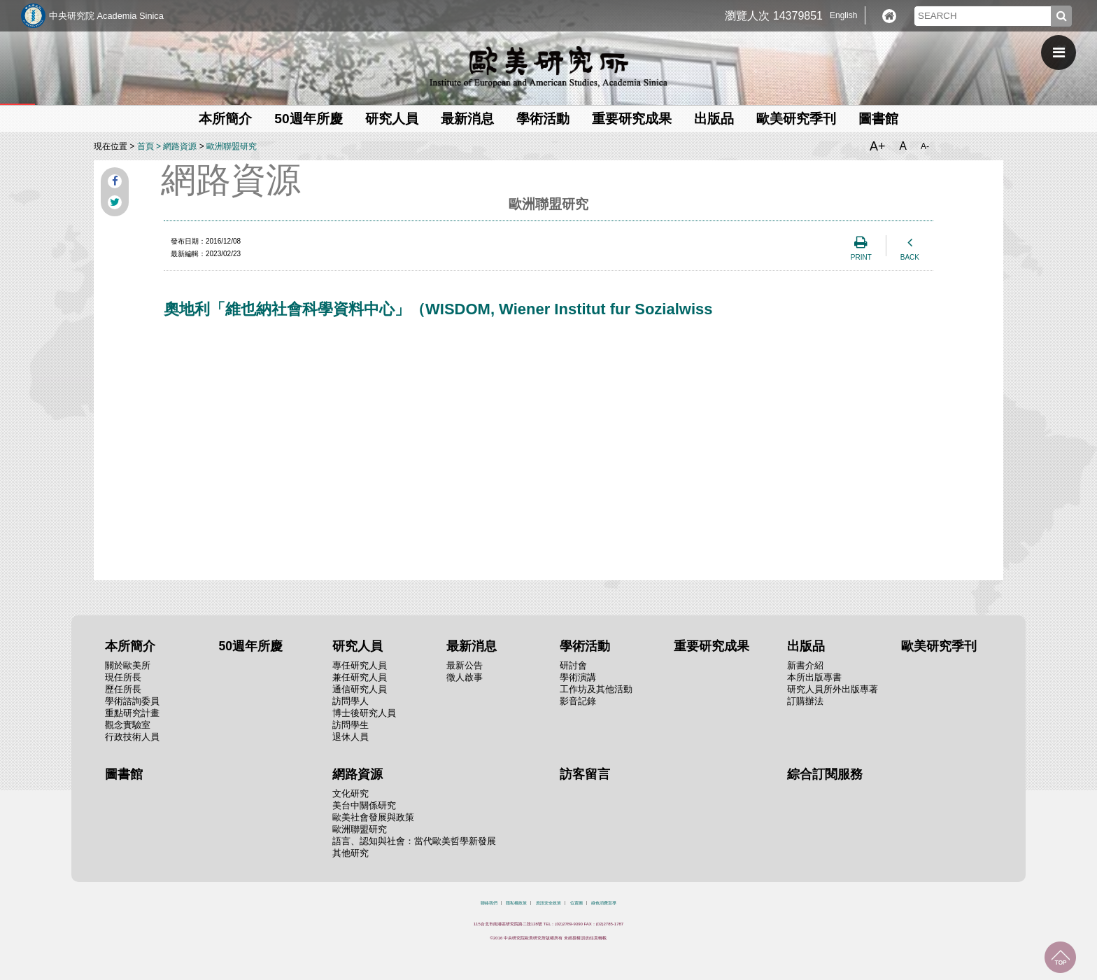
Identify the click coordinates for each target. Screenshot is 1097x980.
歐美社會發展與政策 (373, 817)
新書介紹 (805, 665)
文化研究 (350, 793)
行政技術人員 (132, 737)
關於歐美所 (127, 665)
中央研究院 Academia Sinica (106, 15)
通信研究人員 (359, 689)
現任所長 (123, 677)
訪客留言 (585, 774)
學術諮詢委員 (132, 701)
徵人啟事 (464, 677)
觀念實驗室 (127, 725)
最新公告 (464, 665)
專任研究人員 (359, 665)
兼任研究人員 (359, 677)
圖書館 (878, 118)
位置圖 (576, 903)
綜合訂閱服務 (825, 774)
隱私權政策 (516, 903)
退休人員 (350, 737)
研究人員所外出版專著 (832, 689)
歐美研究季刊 (796, 118)
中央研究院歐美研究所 (548, 66)
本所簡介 (225, 118)
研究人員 (391, 118)
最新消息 (467, 118)
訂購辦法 (805, 701)
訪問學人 (350, 701)
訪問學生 (350, 725)
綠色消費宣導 (603, 903)
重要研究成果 (632, 118)
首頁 (145, 146)
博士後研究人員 (364, 713)
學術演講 (578, 677)
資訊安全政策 (548, 903)
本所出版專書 (814, 677)
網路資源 (180, 146)
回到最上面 (1060, 957)
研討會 (573, 665)
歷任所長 (123, 689)
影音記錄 (578, 701)
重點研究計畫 (132, 713)
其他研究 (350, 853)
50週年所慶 (308, 118)
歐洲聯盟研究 (231, 146)
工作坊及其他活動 (596, 689)
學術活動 (542, 118)
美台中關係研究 (364, 805)
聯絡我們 (489, 903)
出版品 (714, 118)
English (843, 15)
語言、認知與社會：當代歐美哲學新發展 (414, 841)
